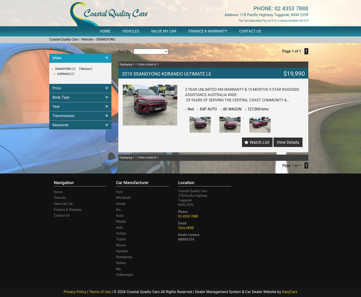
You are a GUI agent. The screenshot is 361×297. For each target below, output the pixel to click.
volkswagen (124, 274)
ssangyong (124, 257)
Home (105, 31)
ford (119, 192)
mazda (121, 221)
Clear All (59, 49)
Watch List (259, 142)
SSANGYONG (105, 39)
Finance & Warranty (207, 31)
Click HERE (186, 228)
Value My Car (163, 31)
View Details (288, 142)
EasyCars (289, 292)
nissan (121, 245)
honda (120, 204)
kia (118, 210)
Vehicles (130, 31)
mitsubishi (123, 198)
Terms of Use (100, 292)
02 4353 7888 (291, 8)
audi (119, 227)
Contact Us (250, 31)
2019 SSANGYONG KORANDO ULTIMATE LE (166, 74)
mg (118, 269)
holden (121, 233)
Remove (86, 69)
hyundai (122, 251)
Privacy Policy (75, 292)
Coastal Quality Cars (63, 39)
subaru (121, 263)
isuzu (120, 215)
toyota (121, 239)
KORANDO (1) (65, 74)
